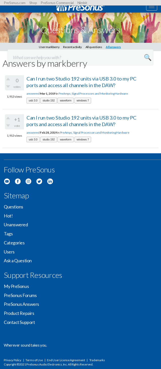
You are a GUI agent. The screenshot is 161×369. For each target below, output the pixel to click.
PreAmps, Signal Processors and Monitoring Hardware (93, 93)
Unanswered (16, 224)
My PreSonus (16, 286)
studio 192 (49, 100)
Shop (33, 3)
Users (9, 251)
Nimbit (82, 3)
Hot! (8, 215)
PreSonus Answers (21, 304)
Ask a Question (18, 260)
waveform (65, 100)
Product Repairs (19, 313)
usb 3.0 (33, 100)
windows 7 (83, 100)
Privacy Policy (12, 360)
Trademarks (97, 360)
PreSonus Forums (20, 295)
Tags (8, 233)
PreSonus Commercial (57, 3)
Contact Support (19, 322)
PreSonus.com (14, 3)
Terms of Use (34, 360)
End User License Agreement (66, 360)
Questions (13, 206)
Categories (14, 242)
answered (33, 93)
